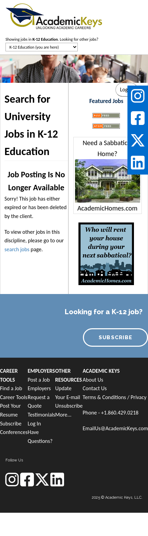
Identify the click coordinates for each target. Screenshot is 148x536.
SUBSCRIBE (116, 337)
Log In (34, 423)
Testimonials (41, 414)
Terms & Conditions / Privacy (114, 397)
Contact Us (95, 388)
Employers (39, 388)
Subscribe (11, 423)
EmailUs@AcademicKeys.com (115, 428)
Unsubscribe (69, 406)
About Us (93, 380)
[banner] (53, 15)
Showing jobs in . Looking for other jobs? (51, 39)
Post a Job (39, 380)
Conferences (13, 432)
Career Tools (13, 397)
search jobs (16, 249)
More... (63, 414)
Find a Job (11, 388)
